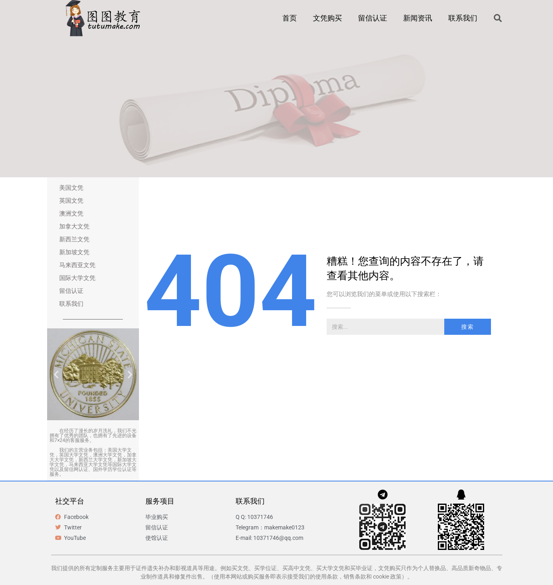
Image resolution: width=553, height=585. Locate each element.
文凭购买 (327, 18)
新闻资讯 (417, 18)
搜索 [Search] (467, 327)
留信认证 (372, 18)
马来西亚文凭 (77, 265)
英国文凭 (71, 200)
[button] (498, 18)
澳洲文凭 (71, 213)
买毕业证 (361, 568)
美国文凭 (71, 187)
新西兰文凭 (74, 239)
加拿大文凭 (74, 226)
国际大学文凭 (77, 278)
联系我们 (462, 18)
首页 (289, 18)
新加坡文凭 (74, 252)
